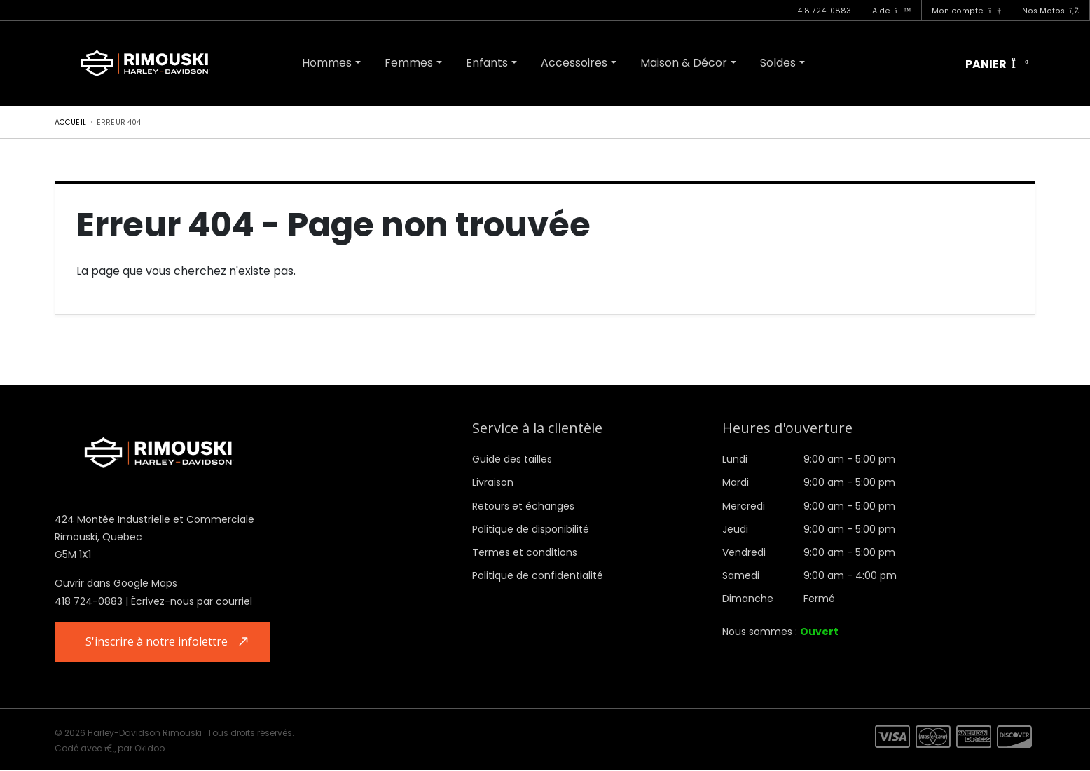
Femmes (409, 63)
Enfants (487, 63)
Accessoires (574, 63)
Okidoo (149, 749)
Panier (997, 65)
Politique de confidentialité (537, 575)
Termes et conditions (524, 552)
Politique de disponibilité (530, 529)
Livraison (492, 482)
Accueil (70, 122)
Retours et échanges (523, 506)
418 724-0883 (824, 11)
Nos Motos (1050, 11)
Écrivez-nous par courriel (191, 601)
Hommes (327, 63)
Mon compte (966, 11)
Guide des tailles (512, 459)
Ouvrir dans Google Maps (116, 583)
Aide (891, 11)
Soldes (778, 63)
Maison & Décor (683, 63)
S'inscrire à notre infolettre (159, 642)
